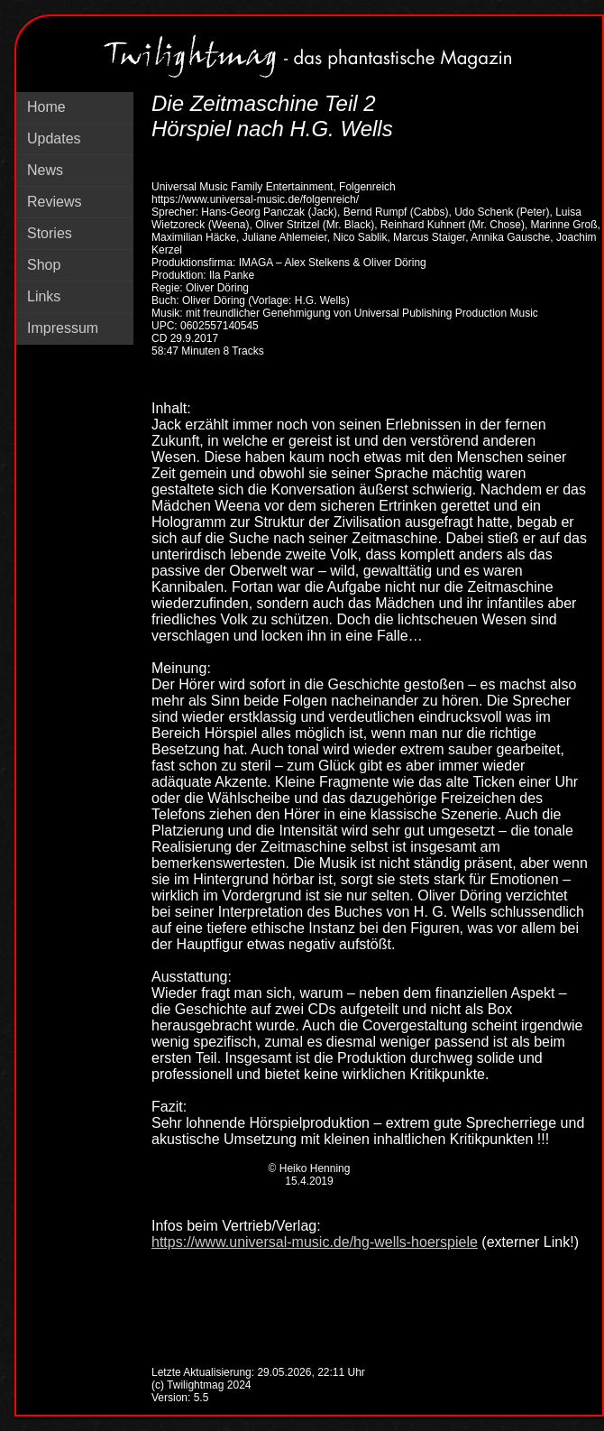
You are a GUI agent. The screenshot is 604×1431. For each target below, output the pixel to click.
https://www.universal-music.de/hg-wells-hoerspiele (314, 1242)
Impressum (62, 328)
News (45, 170)
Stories (49, 233)
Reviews (54, 201)
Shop (43, 264)
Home (46, 107)
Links (43, 296)
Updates (54, 138)
